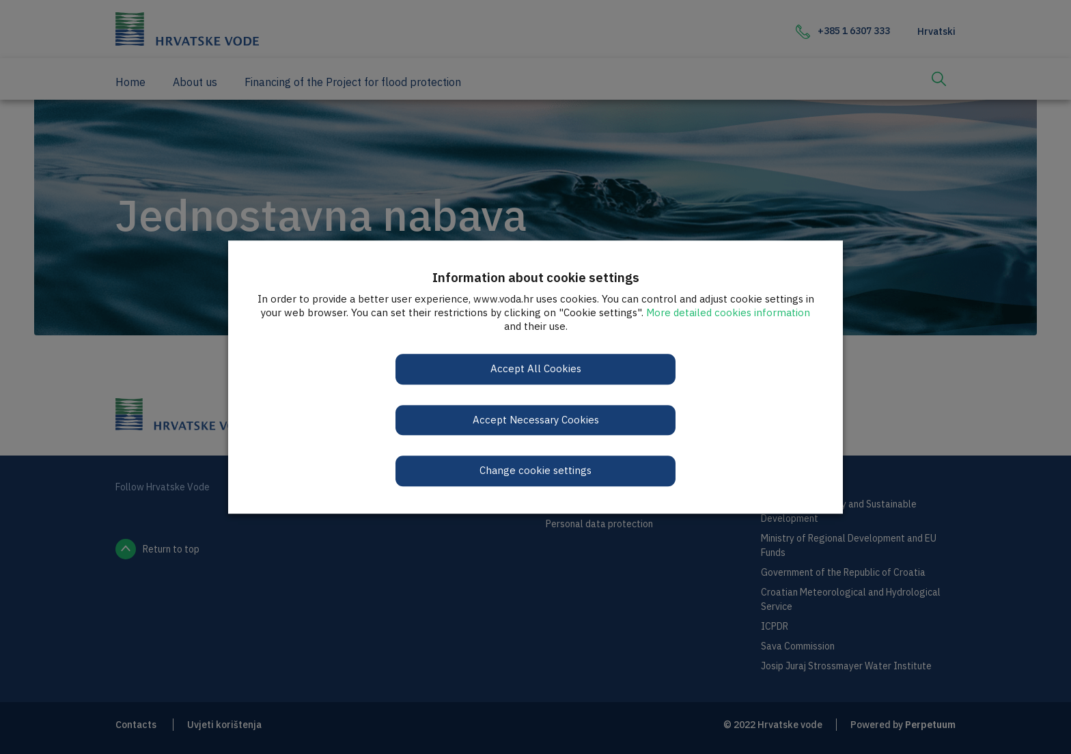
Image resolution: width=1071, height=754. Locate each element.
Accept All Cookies (535, 368)
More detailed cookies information (728, 312)
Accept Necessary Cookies (536, 419)
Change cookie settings (535, 470)
